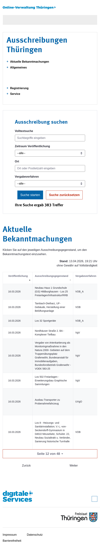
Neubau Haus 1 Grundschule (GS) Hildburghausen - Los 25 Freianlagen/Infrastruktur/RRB (51, 291)
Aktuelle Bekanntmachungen (29, 61)
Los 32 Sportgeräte (45, 320)
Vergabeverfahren (27, 176)
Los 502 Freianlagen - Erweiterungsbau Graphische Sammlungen (51, 380)
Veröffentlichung (18, 276)
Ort (17, 161)
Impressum (10, 534)
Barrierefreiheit (12, 540)
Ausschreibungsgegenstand (51, 276)
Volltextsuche (24, 131)
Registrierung (19, 88)
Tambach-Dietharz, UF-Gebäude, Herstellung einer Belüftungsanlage (50, 307)
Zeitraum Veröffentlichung (32, 146)
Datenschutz (35, 534)
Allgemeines (18, 67)
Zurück (26, 465)
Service (15, 93)
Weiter (74, 465)
